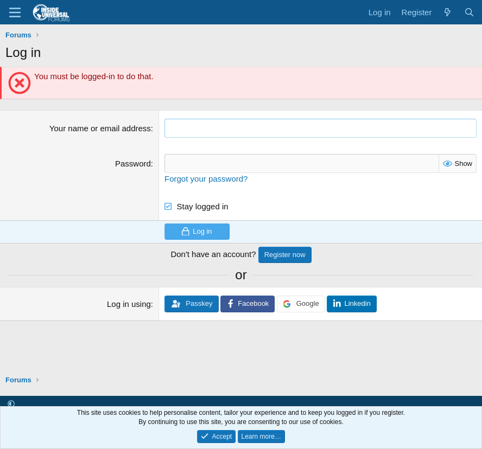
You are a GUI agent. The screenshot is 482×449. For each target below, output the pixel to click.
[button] (11, 404)
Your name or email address (100, 128)
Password (133, 163)
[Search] (469, 12)
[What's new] (447, 12)
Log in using (129, 304)
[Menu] (15, 12)
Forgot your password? (206, 178)
